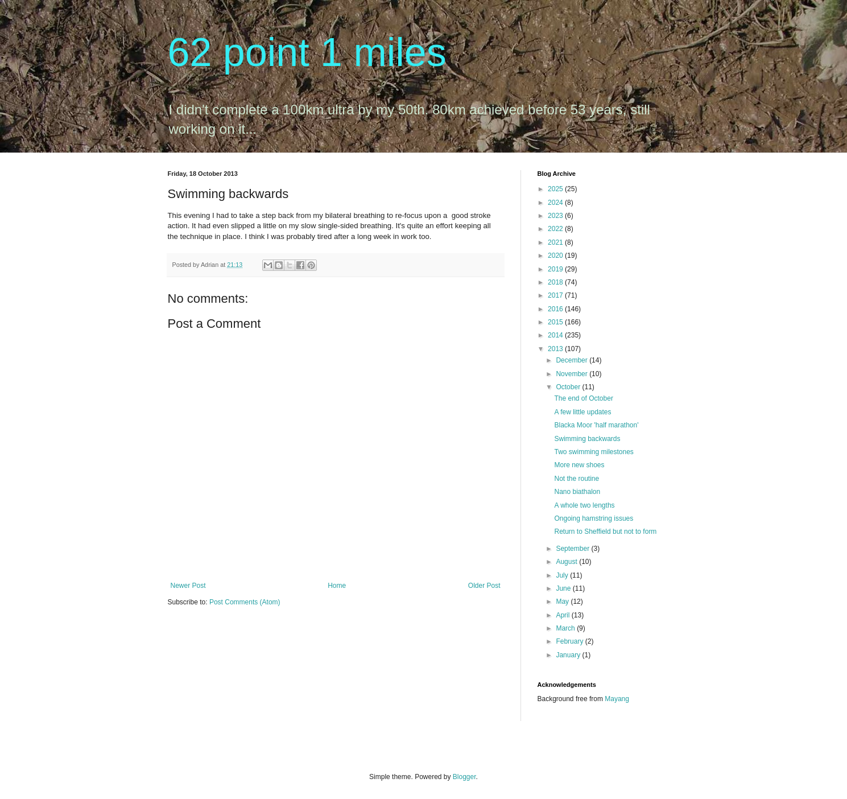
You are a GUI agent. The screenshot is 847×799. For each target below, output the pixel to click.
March (566, 628)
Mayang (617, 699)
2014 (556, 335)
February (570, 641)
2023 (556, 216)
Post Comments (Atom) (244, 602)
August (567, 562)
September (573, 549)
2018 (556, 282)
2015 (556, 322)
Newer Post (188, 586)
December (572, 360)
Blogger (464, 777)
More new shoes (579, 465)
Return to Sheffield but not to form (605, 532)
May (563, 602)
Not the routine (576, 479)
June (564, 588)
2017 (556, 295)
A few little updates (582, 412)
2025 (556, 189)
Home (337, 586)
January (569, 655)
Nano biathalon (577, 492)
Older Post (484, 586)
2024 (556, 203)
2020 (556, 256)
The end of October (583, 398)
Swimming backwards (587, 439)
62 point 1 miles (307, 52)
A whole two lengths (584, 505)
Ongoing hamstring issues (593, 518)
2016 (556, 309)
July (563, 575)
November (572, 374)
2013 (556, 349)
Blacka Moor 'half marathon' (596, 425)
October (569, 387)
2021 (556, 242)
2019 (556, 269)
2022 (556, 229)
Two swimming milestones (593, 452)
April (563, 615)
